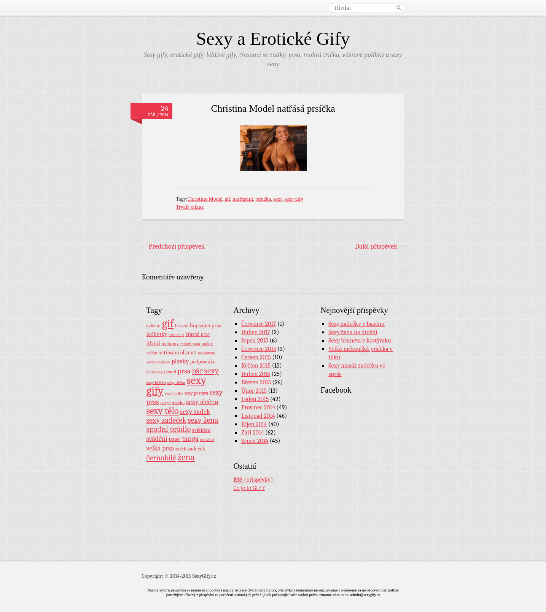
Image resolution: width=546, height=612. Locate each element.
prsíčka (263, 199)
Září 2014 (252, 432)
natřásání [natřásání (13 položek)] (168, 352)
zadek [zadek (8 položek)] (180, 449)
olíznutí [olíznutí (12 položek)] (188, 352)
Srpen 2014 (254, 441)
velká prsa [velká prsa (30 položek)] (160, 448)
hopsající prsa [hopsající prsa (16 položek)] (205, 325)
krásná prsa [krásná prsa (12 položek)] (197, 334)
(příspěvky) (253, 480)
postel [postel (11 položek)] (170, 371)
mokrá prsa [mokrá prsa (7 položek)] (190, 343)
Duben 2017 (255, 332)
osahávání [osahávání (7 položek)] (206, 352)
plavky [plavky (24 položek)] (180, 361)
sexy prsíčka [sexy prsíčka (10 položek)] (173, 402)
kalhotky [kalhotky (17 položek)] (156, 334)
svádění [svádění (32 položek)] (157, 438)
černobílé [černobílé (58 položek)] (161, 457)
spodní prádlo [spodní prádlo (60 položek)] (168, 429)
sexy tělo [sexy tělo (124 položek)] (162, 411)
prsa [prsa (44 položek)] (184, 371)
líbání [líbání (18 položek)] (153, 343)
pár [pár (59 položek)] (197, 370)
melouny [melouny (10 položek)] (170, 343)
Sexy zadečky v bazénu (356, 323)
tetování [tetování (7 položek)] (207, 439)
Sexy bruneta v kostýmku (359, 340)
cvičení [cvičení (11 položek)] (153, 325)
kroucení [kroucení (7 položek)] (176, 334)
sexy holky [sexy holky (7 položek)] (174, 393)
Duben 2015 (255, 374)
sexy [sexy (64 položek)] (211, 370)
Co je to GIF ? (249, 488)
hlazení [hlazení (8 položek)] (181, 325)
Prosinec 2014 (258, 407)
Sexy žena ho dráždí (352, 332)
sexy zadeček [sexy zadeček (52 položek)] (166, 420)
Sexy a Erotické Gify (273, 39)
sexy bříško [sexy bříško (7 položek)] (156, 382)
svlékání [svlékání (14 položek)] (201, 430)
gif (227, 199)
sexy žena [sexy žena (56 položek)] (203, 420)
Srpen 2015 (254, 340)
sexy (277, 199)
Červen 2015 (256, 357)
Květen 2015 (256, 365)
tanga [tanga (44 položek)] (190, 438)
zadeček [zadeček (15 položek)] (196, 449)
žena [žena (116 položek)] (186, 457)
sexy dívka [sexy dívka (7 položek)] (176, 382)
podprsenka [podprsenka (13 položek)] (203, 361)
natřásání (242, 199)
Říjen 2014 (254, 424)
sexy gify (294, 199)
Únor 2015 (254, 390)
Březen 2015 (256, 382)
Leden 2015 (255, 399)
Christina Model (205, 199)
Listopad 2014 (258, 415)
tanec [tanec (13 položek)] (175, 439)
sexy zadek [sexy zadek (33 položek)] (195, 412)
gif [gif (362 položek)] (168, 323)
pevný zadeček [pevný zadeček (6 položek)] (158, 362)
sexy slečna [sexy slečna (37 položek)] (202, 402)
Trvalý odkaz (190, 207)
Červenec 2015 (258, 349)
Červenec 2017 (258, 323)
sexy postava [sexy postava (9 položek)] (197, 393)
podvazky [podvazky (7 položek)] (154, 371)
